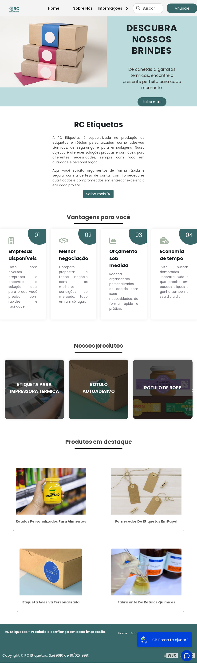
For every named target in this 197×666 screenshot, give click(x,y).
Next (192, 389)
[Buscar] (138, 8)
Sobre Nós (83, 8)
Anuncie (182, 8)
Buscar (148, 8)
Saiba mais (152, 101)
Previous (4, 389)
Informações (115, 8)
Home (53, 8)
